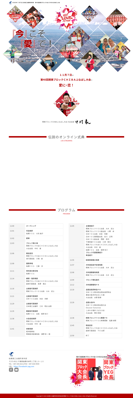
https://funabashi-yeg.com (24, 366)
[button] (11, 38)
